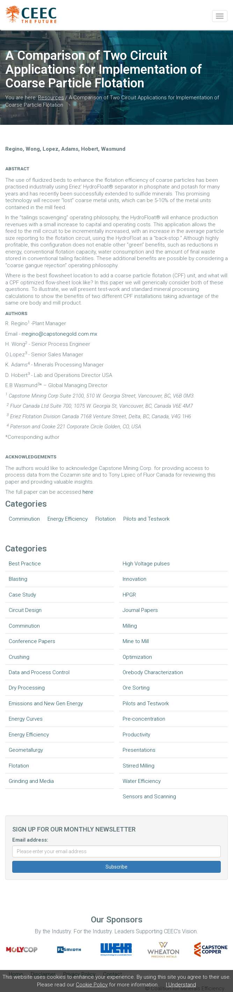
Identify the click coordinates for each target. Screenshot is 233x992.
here (87, 492)
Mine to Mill (136, 641)
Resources (51, 97)
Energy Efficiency (68, 519)
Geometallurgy (26, 750)
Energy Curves (26, 719)
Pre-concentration (144, 719)
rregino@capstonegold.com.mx (59, 334)
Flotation (105, 519)
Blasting (18, 579)
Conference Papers (32, 641)
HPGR (129, 595)
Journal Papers (140, 610)
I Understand (181, 985)
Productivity (136, 734)
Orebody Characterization (153, 672)
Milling (130, 626)
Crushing (19, 657)
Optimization (137, 657)
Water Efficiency (142, 781)
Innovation (134, 579)
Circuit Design (25, 610)
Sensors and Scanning (149, 796)
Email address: (30, 840)
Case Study (22, 595)
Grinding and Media (31, 781)
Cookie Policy (92, 985)
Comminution (24, 519)
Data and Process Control (39, 672)
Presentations (139, 750)
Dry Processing (27, 688)
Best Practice (25, 564)
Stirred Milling (138, 766)
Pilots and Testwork (146, 519)
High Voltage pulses (146, 564)
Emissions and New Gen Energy (46, 703)
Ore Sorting (136, 688)
